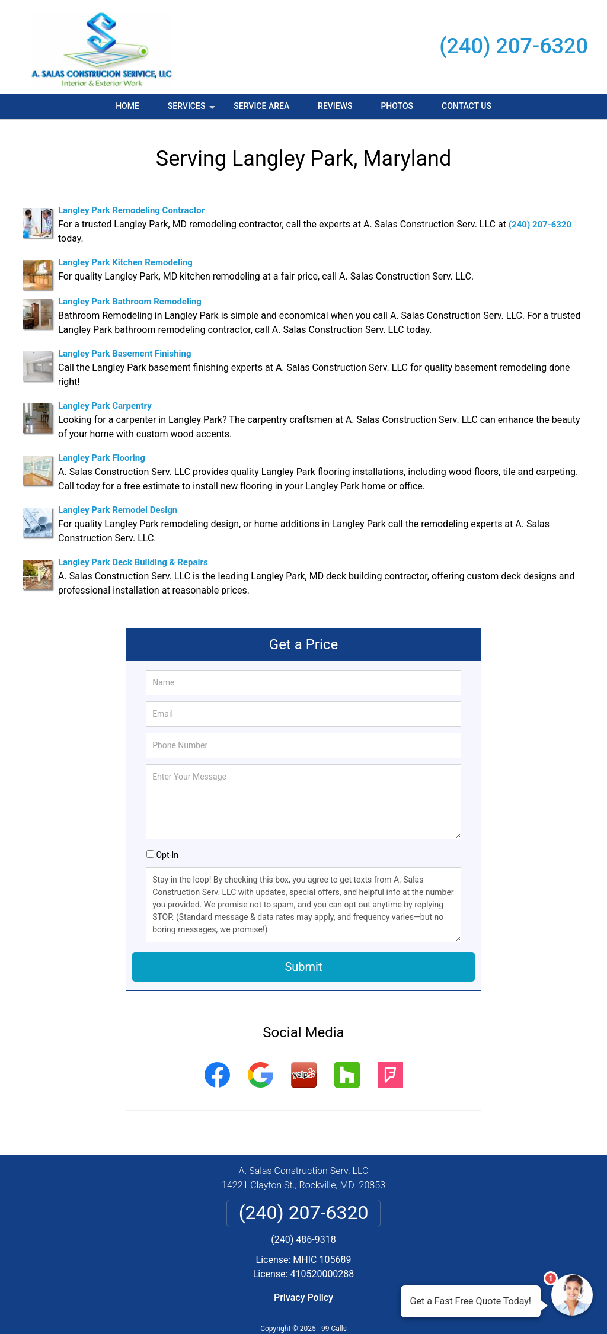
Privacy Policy (303, 1297)
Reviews (335, 106)
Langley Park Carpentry (105, 405)
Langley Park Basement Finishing (124, 353)
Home (127, 106)
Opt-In (167, 855)
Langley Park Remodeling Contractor (131, 210)
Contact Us (466, 106)
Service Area (261, 106)
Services (193, 110)
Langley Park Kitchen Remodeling (125, 262)
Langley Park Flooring (101, 458)
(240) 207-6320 (513, 46)
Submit (303, 967)
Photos (397, 106)
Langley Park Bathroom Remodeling (130, 301)
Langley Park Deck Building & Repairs (133, 562)
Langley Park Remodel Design (117, 510)
